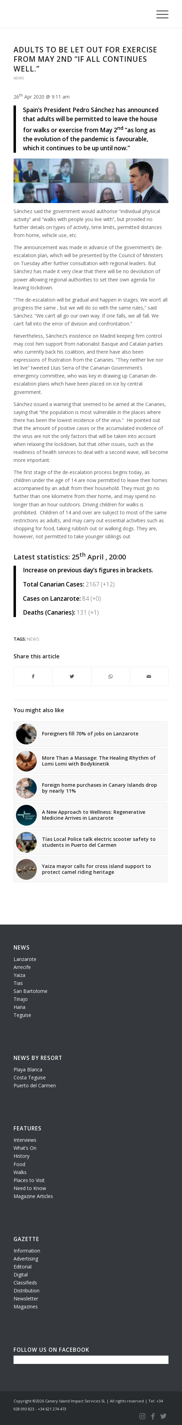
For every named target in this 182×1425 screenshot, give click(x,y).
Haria (19, 1007)
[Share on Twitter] (72, 676)
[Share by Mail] (149, 676)
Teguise (22, 1015)
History (21, 1156)
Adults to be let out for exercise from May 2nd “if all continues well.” (85, 59)
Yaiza (19, 975)
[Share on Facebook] (33, 676)
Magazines (26, 1306)
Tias (18, 983)
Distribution (27, 1290)
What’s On (25, 1148)
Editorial (23, 1266)
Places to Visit (29, 1180)
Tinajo (21, 999)
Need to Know (30, 1188)
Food (19, 1164)
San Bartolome (30, 991)
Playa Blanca (28, 1069)
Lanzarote (25, 959)
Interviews (25, 1140)
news (33, 639)
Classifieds (25, 1282)
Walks (20, 1172)
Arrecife (22, 967)
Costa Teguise (30, 1077)
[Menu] (158, 14)
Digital (21, 1274)
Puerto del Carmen (35, 1085)
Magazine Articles (33, 1196)
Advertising (26, 1258)
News (19, 78)
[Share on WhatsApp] (111, 676)
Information (27, 1250)
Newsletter (26, 1298)
